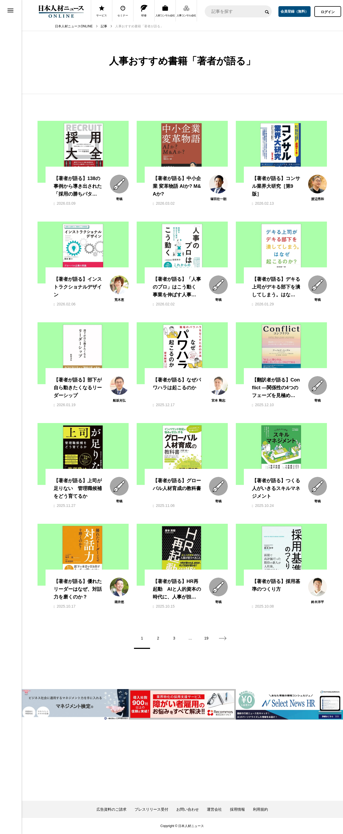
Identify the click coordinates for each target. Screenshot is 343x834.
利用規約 (260, 809)
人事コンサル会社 (186, 11)
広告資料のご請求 (111, 809)
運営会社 (214, 809)
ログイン (328, 12)
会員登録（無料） (294, 11)
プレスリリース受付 (151, 809)
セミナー (122, 11)
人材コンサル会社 (165, 11)
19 (206, 638)
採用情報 (237, 809)
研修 (144, 11)
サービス (101, 11)
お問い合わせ (187, 809)
